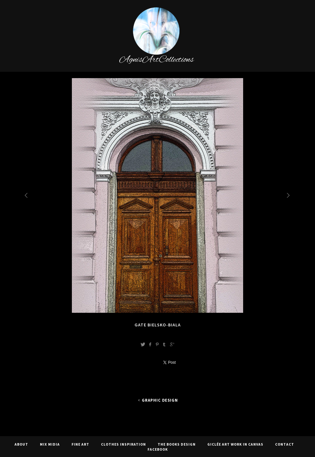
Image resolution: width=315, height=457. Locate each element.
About (21, 444)
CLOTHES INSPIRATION (123, 444)
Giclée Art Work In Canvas (235, 444)
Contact (284, 444)
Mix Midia (50, 444)
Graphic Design (157, 400)
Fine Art (80, 444)
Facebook (158, 449)
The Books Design (177, 444)
